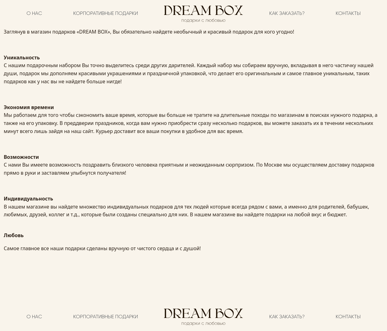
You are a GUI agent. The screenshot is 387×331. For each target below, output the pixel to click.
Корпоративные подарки (105, 13)
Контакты (348, 13)
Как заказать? (287, 13)
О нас (34, 13)
